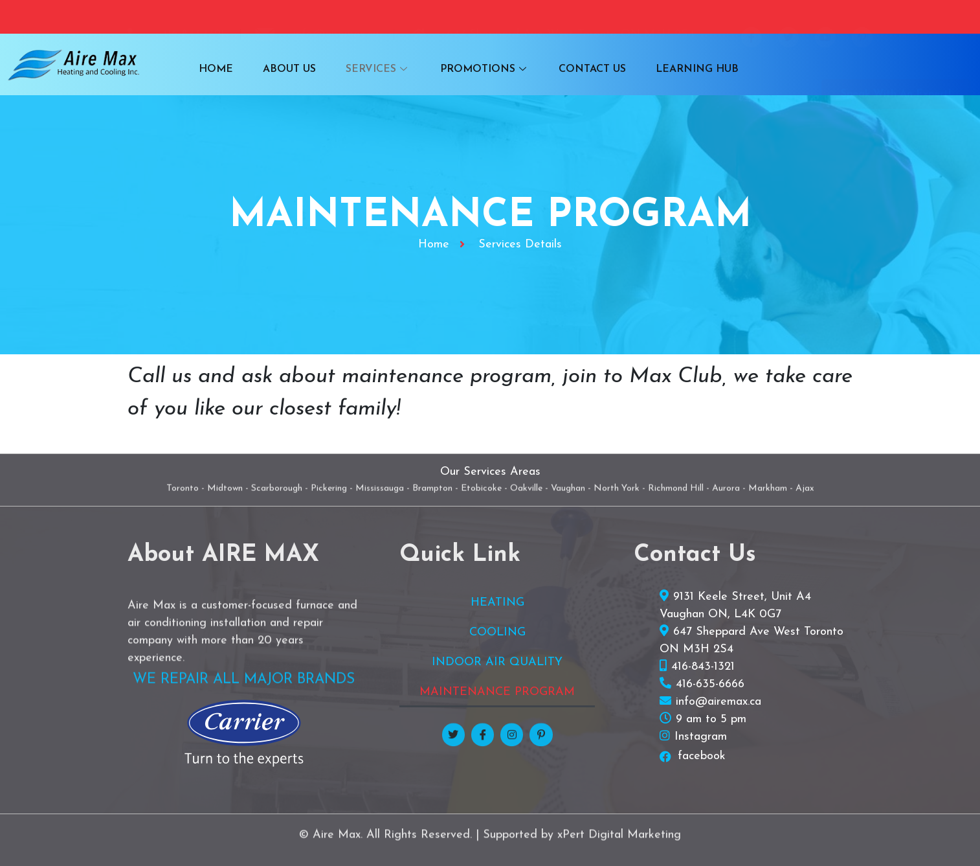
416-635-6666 (710, 684)
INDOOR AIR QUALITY (497, 662)
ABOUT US (295, 69)
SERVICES (380, 69)
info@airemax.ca (718, 702)
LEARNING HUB (688, 69)
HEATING (497, 603)
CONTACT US (587, 69)
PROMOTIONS (483, 69)
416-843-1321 (703, 667)
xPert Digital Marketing (619, 846)
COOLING (497, 632)
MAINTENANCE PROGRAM (497, 692)
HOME (225, 69)
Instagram (700, 737)
